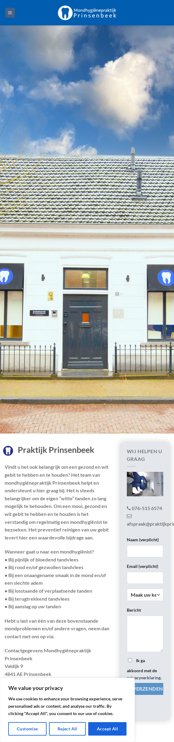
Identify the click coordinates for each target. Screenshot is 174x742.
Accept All (107, 728)
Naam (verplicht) (143, 539)
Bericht (134, 610)
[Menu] (10, 13)
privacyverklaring (144, 677)
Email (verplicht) (142, 566)
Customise (27, 728)
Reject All (67, 728)
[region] (67, 710)
